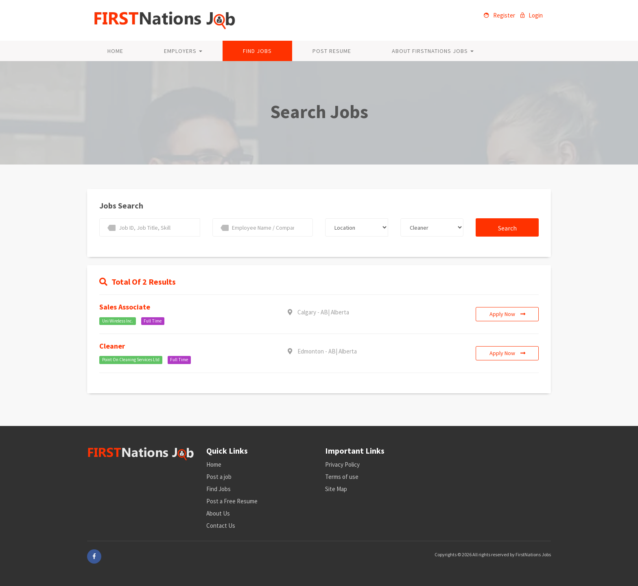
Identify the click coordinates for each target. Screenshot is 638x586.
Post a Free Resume (232, 501)
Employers (183, 51)
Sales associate (124, 307)
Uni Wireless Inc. (117, 321)
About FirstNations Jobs (433, 51)
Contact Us (220, 525)
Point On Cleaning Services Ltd (131, 360)
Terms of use (341, 477)
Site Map (336, 489)
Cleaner (112, 346)
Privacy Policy (342, 464)
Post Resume (331, 51)
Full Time (153, 321)
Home (115, 51)
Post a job (219, 477)
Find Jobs (257, 51)
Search (507, 228)
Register (499, 15)
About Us (218, 513)
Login (531, 15)
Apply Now (507, 314)
